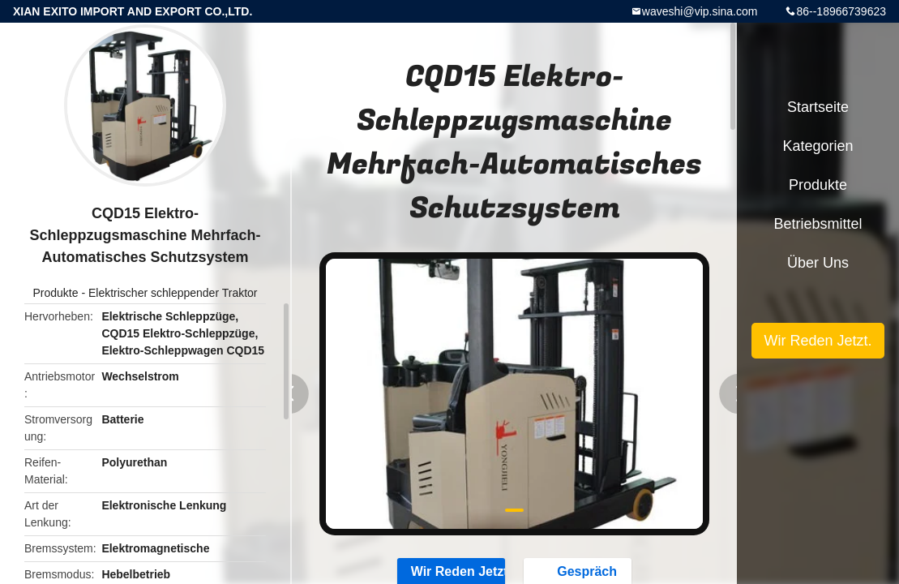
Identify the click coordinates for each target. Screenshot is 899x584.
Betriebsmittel (817, 224)
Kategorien (817, 146)
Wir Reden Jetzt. (817, 341)
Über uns (818, 263)
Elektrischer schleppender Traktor (173, 292)
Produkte (55, 292)
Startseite (818, 107)
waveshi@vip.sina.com (700, 11)
